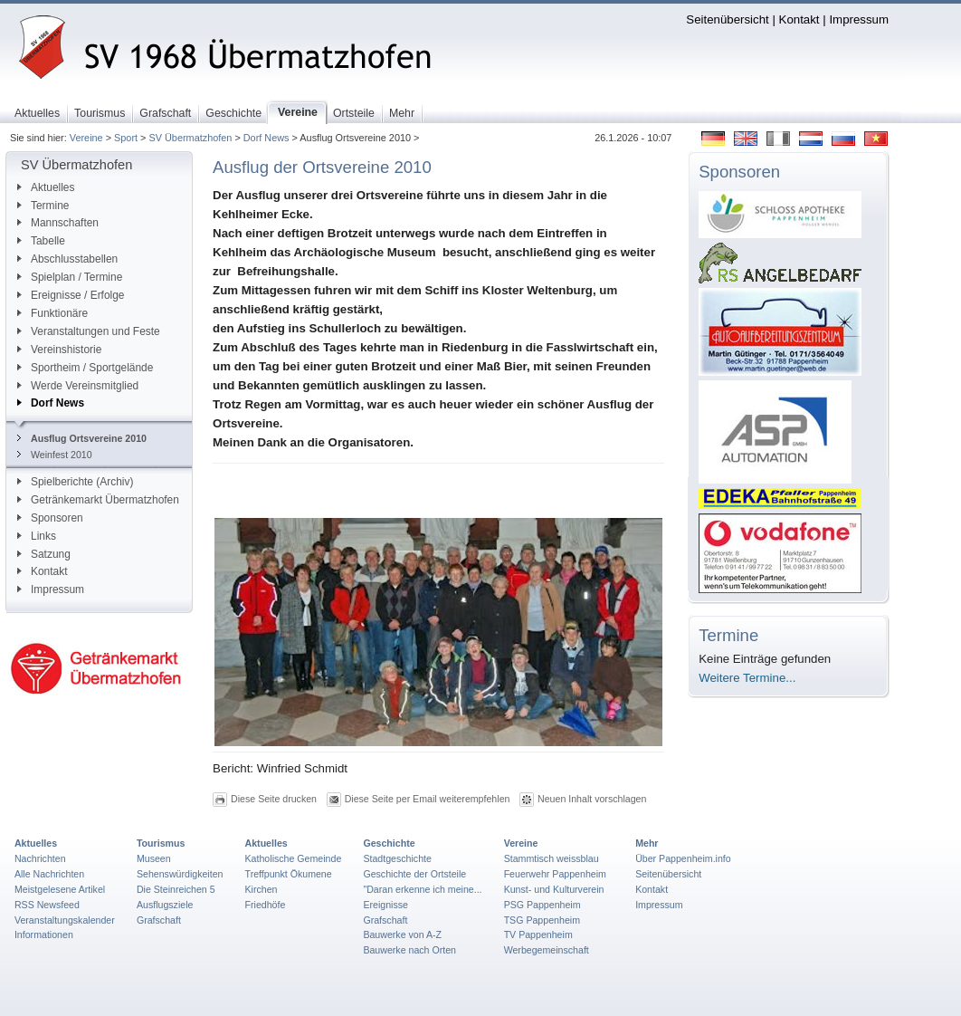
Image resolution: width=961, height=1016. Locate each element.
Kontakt (799, 19)
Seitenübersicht (727, 19)
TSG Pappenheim (542, 920)
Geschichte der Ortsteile (414, 873)
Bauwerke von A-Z (402, 934)
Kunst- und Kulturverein (554, 889)
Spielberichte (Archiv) (75, 481)
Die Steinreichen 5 (176, 889)
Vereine (86, 137)
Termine (43, 205)
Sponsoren (50, 518)
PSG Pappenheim (542, 904)
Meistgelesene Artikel (59, 889)
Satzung (44, 554)
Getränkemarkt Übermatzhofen (98, 500)
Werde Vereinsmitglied (77, 385)
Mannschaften (58, 222)
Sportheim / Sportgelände (85, 367)
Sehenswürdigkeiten (180, 873)
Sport (126, 137)
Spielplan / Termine (69, 277)
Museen (154, 858)
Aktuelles (45, 187)
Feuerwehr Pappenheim (555, 873)
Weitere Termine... (747, 678)
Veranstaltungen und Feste (88, 331)
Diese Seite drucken (274, 798)
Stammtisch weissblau (551, 858)
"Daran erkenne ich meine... (422, 889)
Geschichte (388, 843)
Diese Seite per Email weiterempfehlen (427, 798)
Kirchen (261, 889)
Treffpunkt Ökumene (288, 873)
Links (36, 536)
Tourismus (161, 843)
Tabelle (41, 241)
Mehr (646, 843)
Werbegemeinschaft (546, 949)
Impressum (859, 19)
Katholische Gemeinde (293, 858)
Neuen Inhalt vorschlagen (592, 798)
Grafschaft (159, 920)
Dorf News (266, 137)
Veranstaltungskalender (64, 920)
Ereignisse (385, 904)
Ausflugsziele (165, 904)
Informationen (43, 934)
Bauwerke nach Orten (409, 949)
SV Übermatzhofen (190, 137)
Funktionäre (52, 313)
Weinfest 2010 (54, 454)
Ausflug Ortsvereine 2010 (82, 438)
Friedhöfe (265, 904)
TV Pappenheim (538, 934)
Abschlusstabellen (67, 259)
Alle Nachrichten (49, 873)
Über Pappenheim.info (683, 858)
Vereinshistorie (59, 349)
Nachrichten (40, 858)
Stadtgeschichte (397, 858)
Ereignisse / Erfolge (71, 295)
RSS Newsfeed (47, 904)
